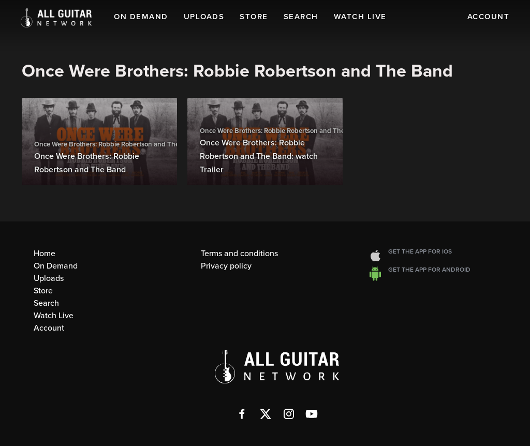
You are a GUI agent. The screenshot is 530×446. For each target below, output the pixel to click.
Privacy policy (226, 266)
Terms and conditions (239, 253)
